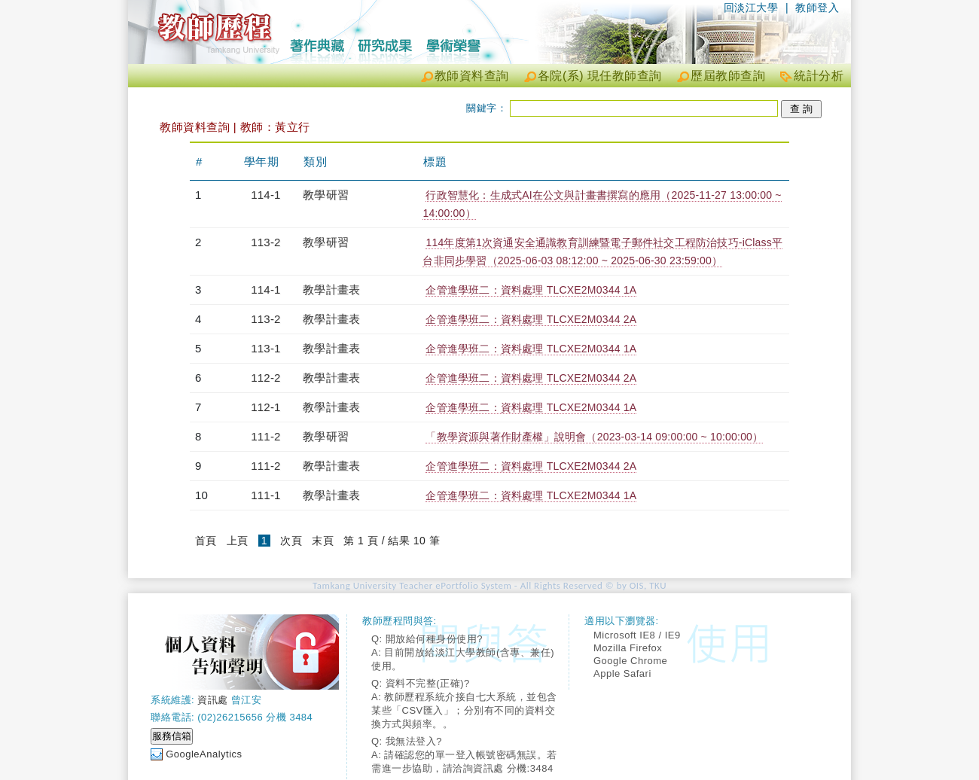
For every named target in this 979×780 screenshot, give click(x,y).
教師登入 (817, 8)
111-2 (265, 436)
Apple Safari (622, 673)
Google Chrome (630, 660)
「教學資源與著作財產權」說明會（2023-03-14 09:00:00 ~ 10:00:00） (594, 437)
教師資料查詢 (472, 75)
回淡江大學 (751, 8)
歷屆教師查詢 (728, 75)
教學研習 (326, 194)
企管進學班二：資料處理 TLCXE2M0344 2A (530, 319)
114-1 (265, 194)
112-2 (265, 377)
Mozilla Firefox (627, 648)
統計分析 (818, 75)
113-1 (265, 348)
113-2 (265, 242)
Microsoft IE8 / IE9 (637, 635)
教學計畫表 (331, 289)
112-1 (265, 407)
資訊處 (212, 699)
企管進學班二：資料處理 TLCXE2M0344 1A (530, 290)
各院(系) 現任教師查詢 (600, 75)
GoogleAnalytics (204, 754)
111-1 (265, 495)
